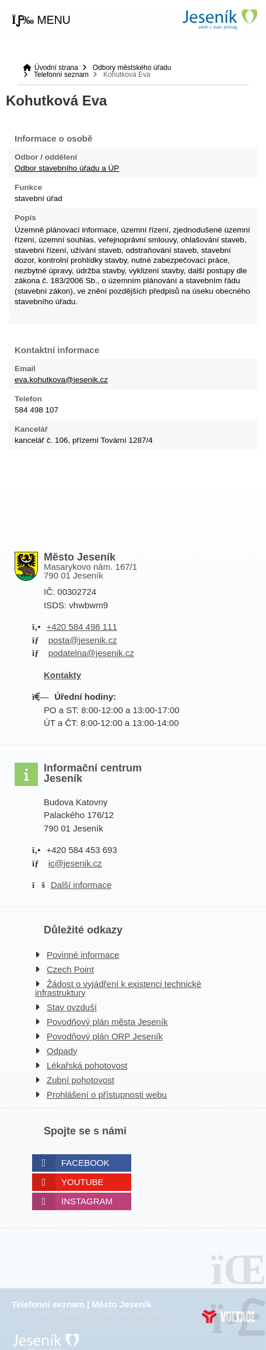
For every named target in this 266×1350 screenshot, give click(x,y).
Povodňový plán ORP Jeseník (105, 1036)
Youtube (82, 1182)
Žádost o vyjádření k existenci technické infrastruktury (118, 988)
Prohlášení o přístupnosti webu (107, 1094)
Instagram (87, 1201)
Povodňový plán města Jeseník (107, 1022)
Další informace (81, 885)
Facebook (85, 1163)
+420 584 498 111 (81, 627)
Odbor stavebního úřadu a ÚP (67, 168)
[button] (41, 20)
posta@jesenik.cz (82, 640)
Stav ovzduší (72, 1007)
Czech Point (70, 969)
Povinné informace (83, 955)
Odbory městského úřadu (132, 67)
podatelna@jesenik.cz (91, 653)
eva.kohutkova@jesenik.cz (61, 379)
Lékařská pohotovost (87, 1065)
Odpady (62, 1051)
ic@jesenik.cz (75, 863)
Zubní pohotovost (80, 1080)
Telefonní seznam (61, 74)
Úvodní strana (219, 19)
